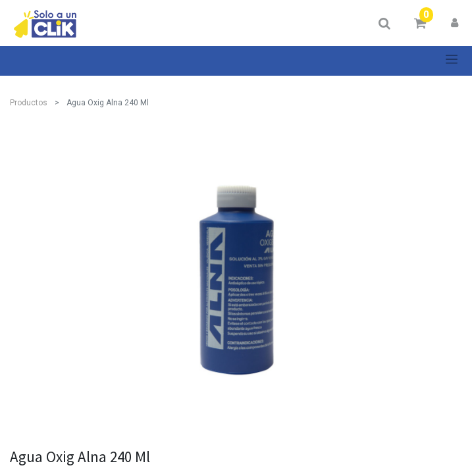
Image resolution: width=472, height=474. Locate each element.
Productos (28, 102)
